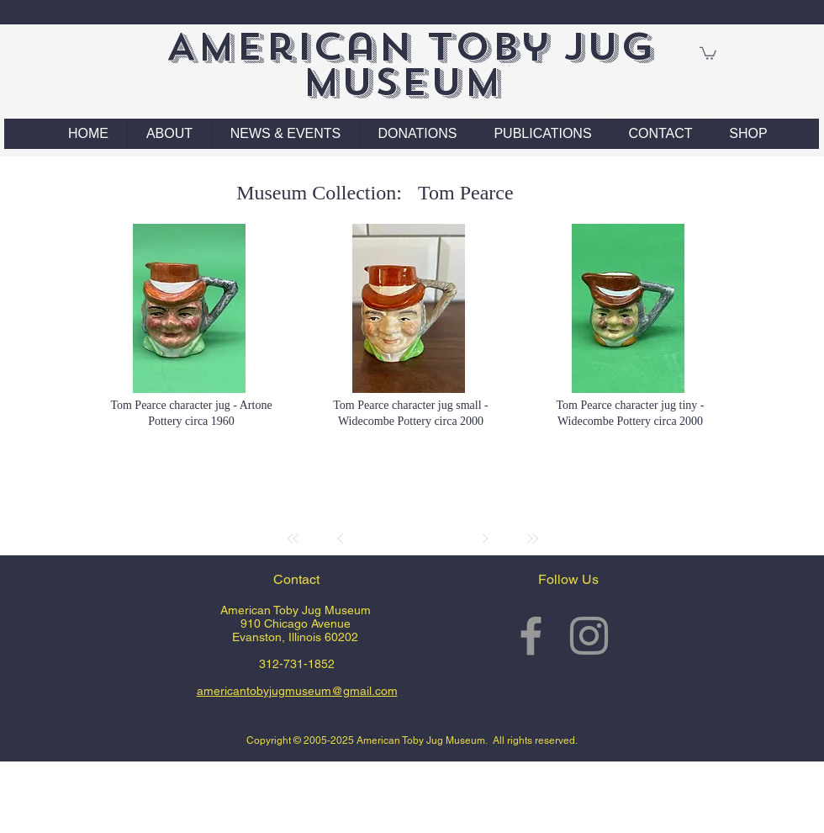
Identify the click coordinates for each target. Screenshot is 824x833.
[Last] (532, 538)
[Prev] (340, 538)
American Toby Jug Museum (410, 64)
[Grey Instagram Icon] (589, 635)
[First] (293, 538)
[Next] (485, 538)
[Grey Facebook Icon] (531, 635)
